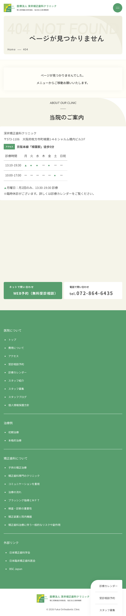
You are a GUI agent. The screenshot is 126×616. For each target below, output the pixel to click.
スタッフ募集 (107, 610)
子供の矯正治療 (17, 467)
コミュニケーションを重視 (24, 484)
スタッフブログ (17, 397)
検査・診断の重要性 (20, 508)
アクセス (13, 356)
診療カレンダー (108, 586)
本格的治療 (14, 440)
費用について (16, 348)
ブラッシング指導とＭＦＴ (24, 500)
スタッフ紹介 (16, 380)
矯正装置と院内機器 (20, 516)
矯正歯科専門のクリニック (24, 476)
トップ (12, 339)
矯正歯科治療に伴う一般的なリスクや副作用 (34, 525)
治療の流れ (14, 492)
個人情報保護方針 (18, 405)
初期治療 (13, 432)
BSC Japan (15, 569)
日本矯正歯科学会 (19, 552)
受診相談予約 (107, 598)
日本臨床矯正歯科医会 (22, 560)
